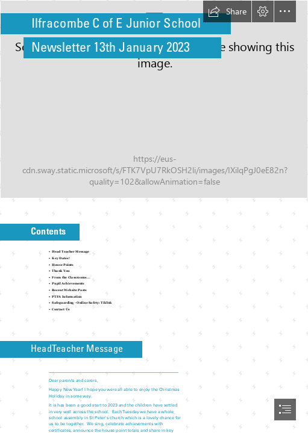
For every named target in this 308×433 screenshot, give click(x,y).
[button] (227, 11)
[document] (154, 216)
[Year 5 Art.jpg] (154, 99)
